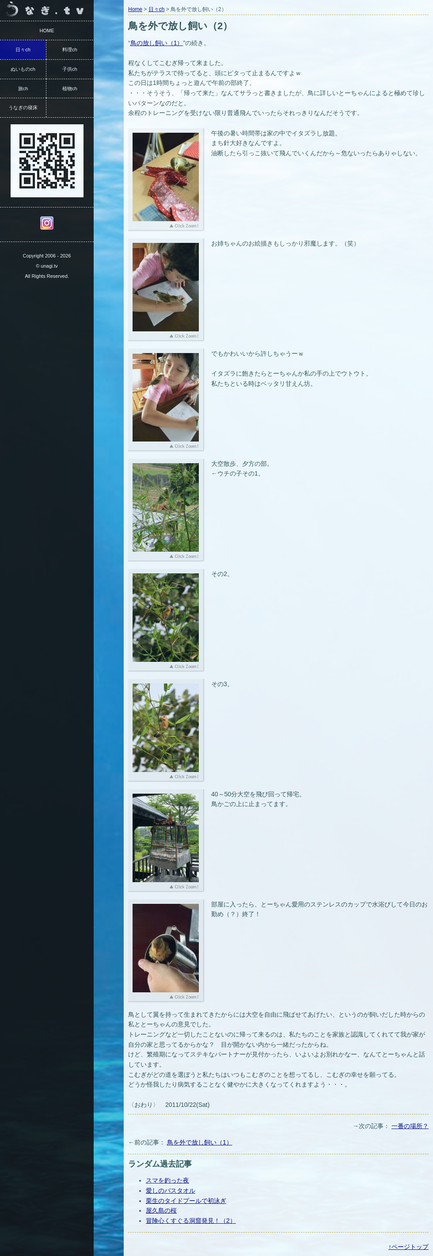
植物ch (69, 88)
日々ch (156, 9)
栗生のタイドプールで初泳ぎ (186, 1200)
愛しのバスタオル (170, 1190)
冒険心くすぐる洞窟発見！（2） (191, 1220)
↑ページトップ (408, 1246)
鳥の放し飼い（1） (156, 42)
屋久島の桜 (161, 1210)
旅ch (23, 88)
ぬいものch (23, 69)
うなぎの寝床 (23, 107)
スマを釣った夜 (167, 1180)
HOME (47, 30)
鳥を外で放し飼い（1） (199, 1142)
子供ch (69, 69)
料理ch (69, 49)
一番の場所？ (410, 1125)
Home (135, 9)
